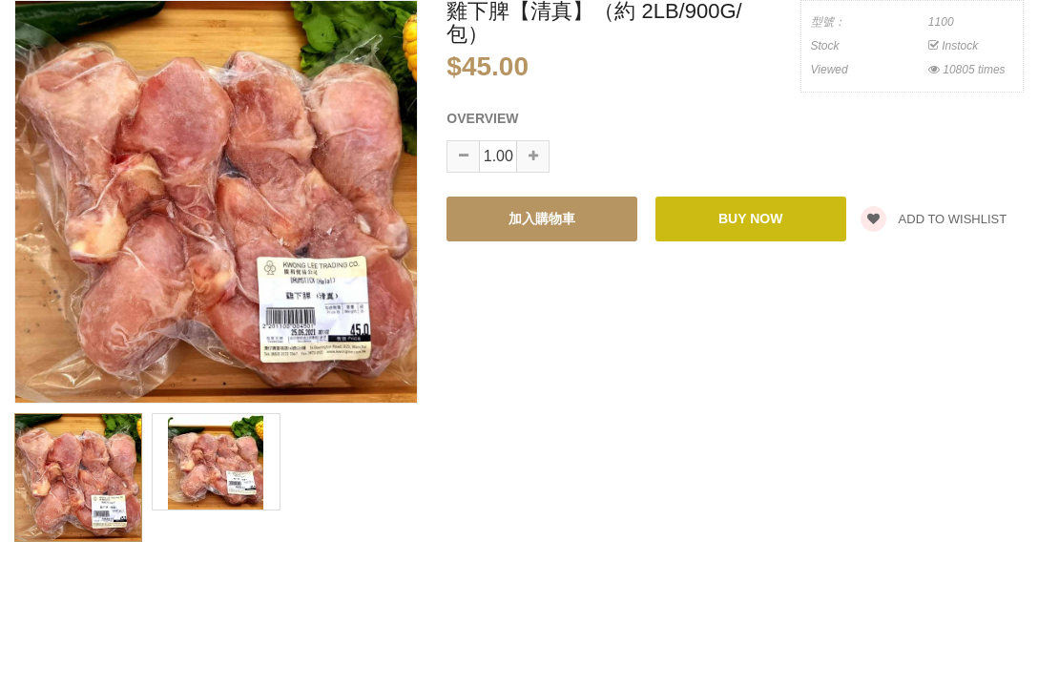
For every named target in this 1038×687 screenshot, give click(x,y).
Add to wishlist (934, 219)
